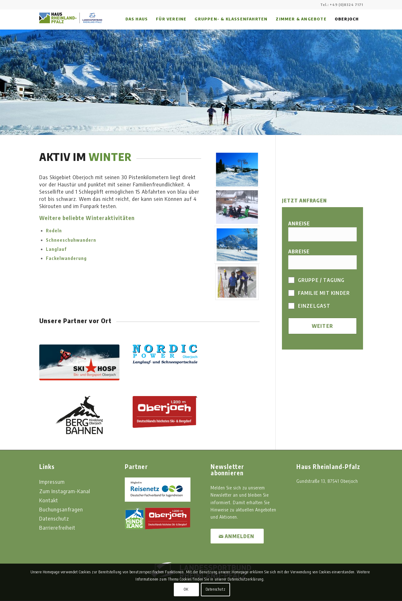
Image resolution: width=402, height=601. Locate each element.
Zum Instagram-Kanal (64, 491)
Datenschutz (54, 518)
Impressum (52, 481)
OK (186, 589)
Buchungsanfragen (61, 509)
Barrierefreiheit (57, 527)
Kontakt (48, 500)
